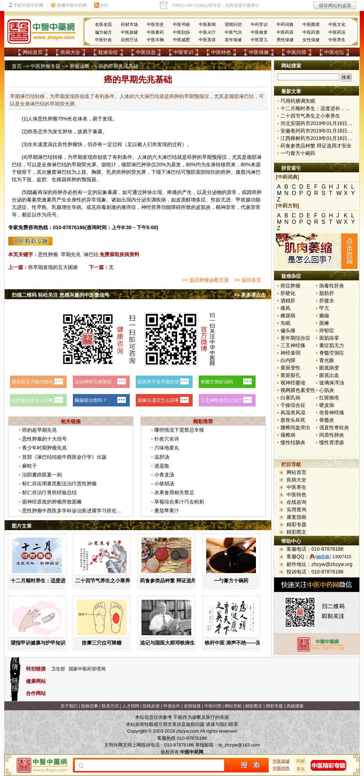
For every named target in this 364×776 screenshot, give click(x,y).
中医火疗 (207, 32)
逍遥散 (161, 466)
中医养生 (337, 39)
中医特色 (221, 52)
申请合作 (171, 706)
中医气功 (233, 32)
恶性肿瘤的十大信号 (44, 439)
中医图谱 (311, 24)
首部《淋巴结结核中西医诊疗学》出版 (64, 457)
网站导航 (233, 706)
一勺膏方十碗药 (231, 580)
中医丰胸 (155, 39)
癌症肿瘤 (290, 286)
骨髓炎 (326, 420)
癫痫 (324, 315)
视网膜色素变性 (297, 390)
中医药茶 (285, 32)
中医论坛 (334, 52)
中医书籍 (181, 24)
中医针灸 (103, 39)
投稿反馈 (151, 706)
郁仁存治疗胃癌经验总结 (49, 492)
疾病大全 (70, 52)
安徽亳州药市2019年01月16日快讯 (318, 131)
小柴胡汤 (164, 483)
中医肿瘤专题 (45, 66)
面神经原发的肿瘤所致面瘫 (52, 502)
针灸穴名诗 (166, 439)
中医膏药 (155, 32)
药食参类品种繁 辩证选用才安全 (175, 580)
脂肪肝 (326, 293)
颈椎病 (287, 435)
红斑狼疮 (329, 397)
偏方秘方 (103, 32)
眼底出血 (329, 375)
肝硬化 (287, 293)
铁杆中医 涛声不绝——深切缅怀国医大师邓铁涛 (258, 643)
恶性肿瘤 (48, 254)
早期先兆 (71, 254)
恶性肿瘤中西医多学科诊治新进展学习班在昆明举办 (79, 510)
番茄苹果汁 (166, 510)
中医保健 (259, 52)
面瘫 (324, 323)
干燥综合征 (292, 405)
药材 (301, 761)
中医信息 (146, 52)
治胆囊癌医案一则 (42, 475)
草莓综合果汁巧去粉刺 (179, 502)
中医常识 (183, 52)
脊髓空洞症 (331, 353)
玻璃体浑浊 (331, 383)
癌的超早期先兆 (39, 430)
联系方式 (110, 706)
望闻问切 (233, 24)
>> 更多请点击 (250, 295)
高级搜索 (295, 706)
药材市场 (129, 24)
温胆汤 (161, 457)
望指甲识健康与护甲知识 (38, 643)
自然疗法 (129, 39)
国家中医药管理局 (87, 669)
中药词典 (285, 24)
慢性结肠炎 (292, 442)
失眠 (285, 323)
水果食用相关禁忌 (174, 492)
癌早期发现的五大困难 (53, 267)
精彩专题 (296, 524)
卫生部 (58, 669)
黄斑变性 (290, 368)
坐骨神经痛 (331, 412)
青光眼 (326, 360)
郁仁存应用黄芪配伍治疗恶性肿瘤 (59, 483)
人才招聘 (130, 706)
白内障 (287, 360)
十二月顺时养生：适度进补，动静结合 (53, 580)
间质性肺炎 (331, 435)
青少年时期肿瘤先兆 (44, 448)
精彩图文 (296, 532)
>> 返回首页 (247, 280)
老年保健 (233, 39)
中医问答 (296, 52)
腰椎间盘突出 (295, 427)
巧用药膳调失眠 (297, 101)
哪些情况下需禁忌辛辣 (179, 430)
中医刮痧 (181, 32)
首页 (17, 66)
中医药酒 (311, 32)
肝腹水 (326, 300)
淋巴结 (91, 254)
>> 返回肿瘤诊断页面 (205, 280)
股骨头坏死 (292, 420)
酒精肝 (287, 300)
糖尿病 (287, 315)
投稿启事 (89, 706)
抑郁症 (326, 330)
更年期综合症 (295, 338)
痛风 (285, 308)
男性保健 (285, 39)
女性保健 (311, 39)
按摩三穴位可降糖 (102, 643)
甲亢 (324, 308)
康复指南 (296, 517)
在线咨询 (296, 502)
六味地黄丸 (166, 448)
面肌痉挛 (329, 338)
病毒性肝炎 (331, 286)
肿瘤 (53, 119)
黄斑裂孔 (290, 375)
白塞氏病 (290, 397)
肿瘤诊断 (80, 66)
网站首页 (33, 52)
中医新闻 (207, 24)
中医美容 (207, 39)
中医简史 (155, 24)
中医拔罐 (129, 32)
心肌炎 (326, 390)
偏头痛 (287, 330)
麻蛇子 (29, 466)
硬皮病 (326, 405)
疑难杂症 (108, 52)
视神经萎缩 (292, 383)
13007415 (341, 556)
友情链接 (192, 706)
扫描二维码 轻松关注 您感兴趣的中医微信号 (60, 295)
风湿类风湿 (292, 412)
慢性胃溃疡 (331, 442)
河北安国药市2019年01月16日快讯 (318, 123)
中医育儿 (259, 39)
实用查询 (296, 509)
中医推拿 (259, 32)
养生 (301, 768)
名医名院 (103, 24)
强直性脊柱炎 (334, 427)
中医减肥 (181, 39)
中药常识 (259, 24)
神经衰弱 (290, 353)
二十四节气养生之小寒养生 (105, 580)
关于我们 (68, 706)
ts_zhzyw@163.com (239, 745)
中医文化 (337, 24)
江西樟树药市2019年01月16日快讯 (318, 138)
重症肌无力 (331, 345)
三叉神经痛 (292, 345)
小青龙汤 (164, 475)
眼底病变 (329, 368)
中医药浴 (337, 32)
